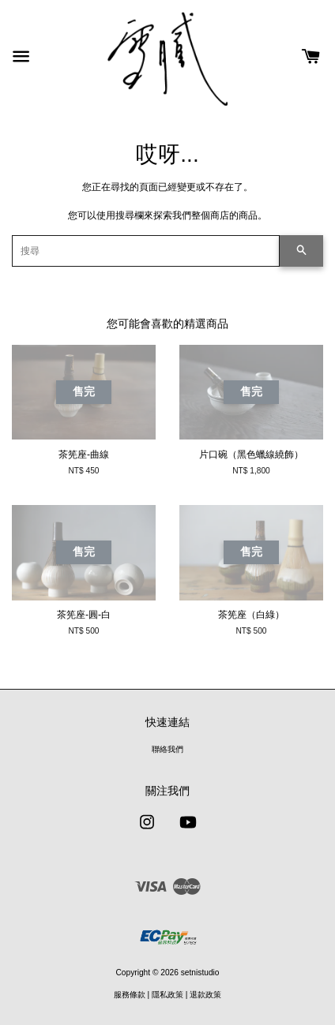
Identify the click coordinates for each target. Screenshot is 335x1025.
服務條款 (129, 994)
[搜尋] (146, 251)
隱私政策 (167, 994)
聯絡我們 (167, 749)
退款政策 (205, 994)
